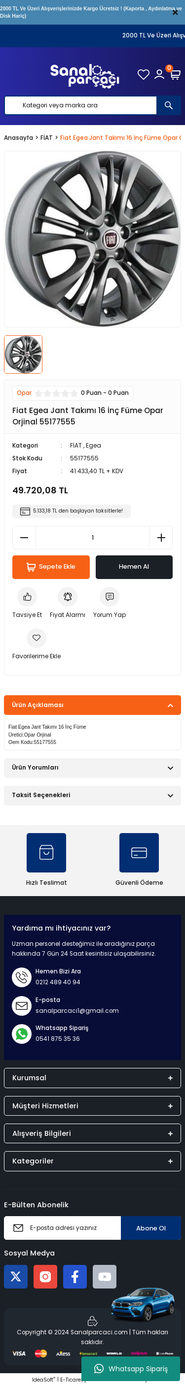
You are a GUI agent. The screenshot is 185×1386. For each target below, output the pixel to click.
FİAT (76, 446)
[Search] (92, 105)
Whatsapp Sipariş (131, 1368)
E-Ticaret (71, 1380)
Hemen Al (134, 566)
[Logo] (84, 74)
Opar (24, 393)
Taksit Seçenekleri (41, 795)
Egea (93, 446)
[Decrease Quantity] (24, 537)
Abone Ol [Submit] (151, 1228)
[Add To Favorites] (36, 645)
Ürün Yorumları (35, 768)
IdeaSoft (43, 1380)
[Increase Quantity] (161, 537)
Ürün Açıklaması (38, 705)
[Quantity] (92, 537)
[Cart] (175, 74)
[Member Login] (159, 74)
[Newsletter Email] (92, 1228)
